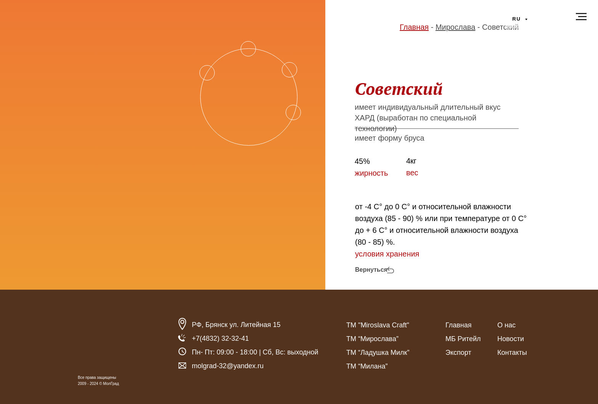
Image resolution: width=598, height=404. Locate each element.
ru (517, 19)
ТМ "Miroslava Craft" (377, 325)
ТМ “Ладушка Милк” (377, 352)
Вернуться (371, 269)
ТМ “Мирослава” (372, 339)
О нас (506, 325)
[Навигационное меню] (581, 17)
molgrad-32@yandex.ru (228, 366)
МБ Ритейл (463, 339)
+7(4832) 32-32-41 (220, 338)
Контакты (512, 352)
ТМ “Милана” (367, 366)
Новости (510, 339)
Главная (458, 325)
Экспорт (458, 352)
